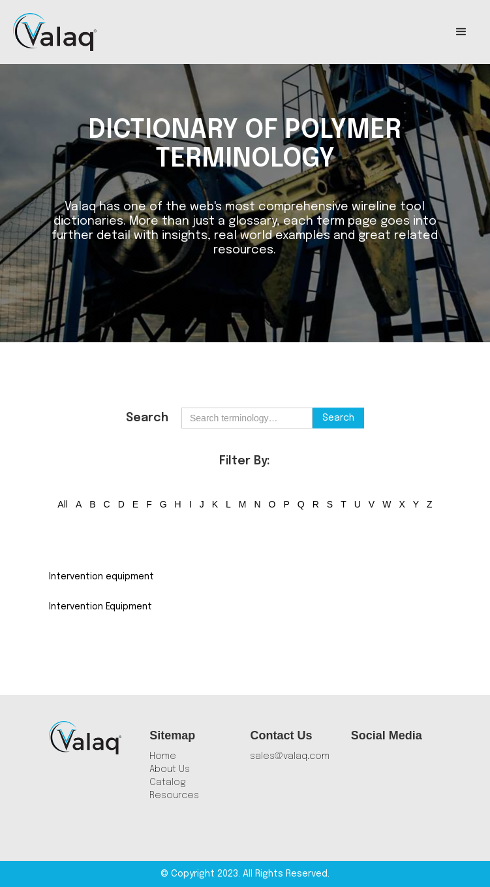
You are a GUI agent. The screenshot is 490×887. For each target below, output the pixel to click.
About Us (169, 769)
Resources (174, 795)
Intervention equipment (101, 576)
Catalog (167, 782)
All (62, 504)
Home (162, 756)
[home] (55, 32)
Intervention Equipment (100, 606)
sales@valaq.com (289, 756)
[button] (461, 32)
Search (147, 418)
